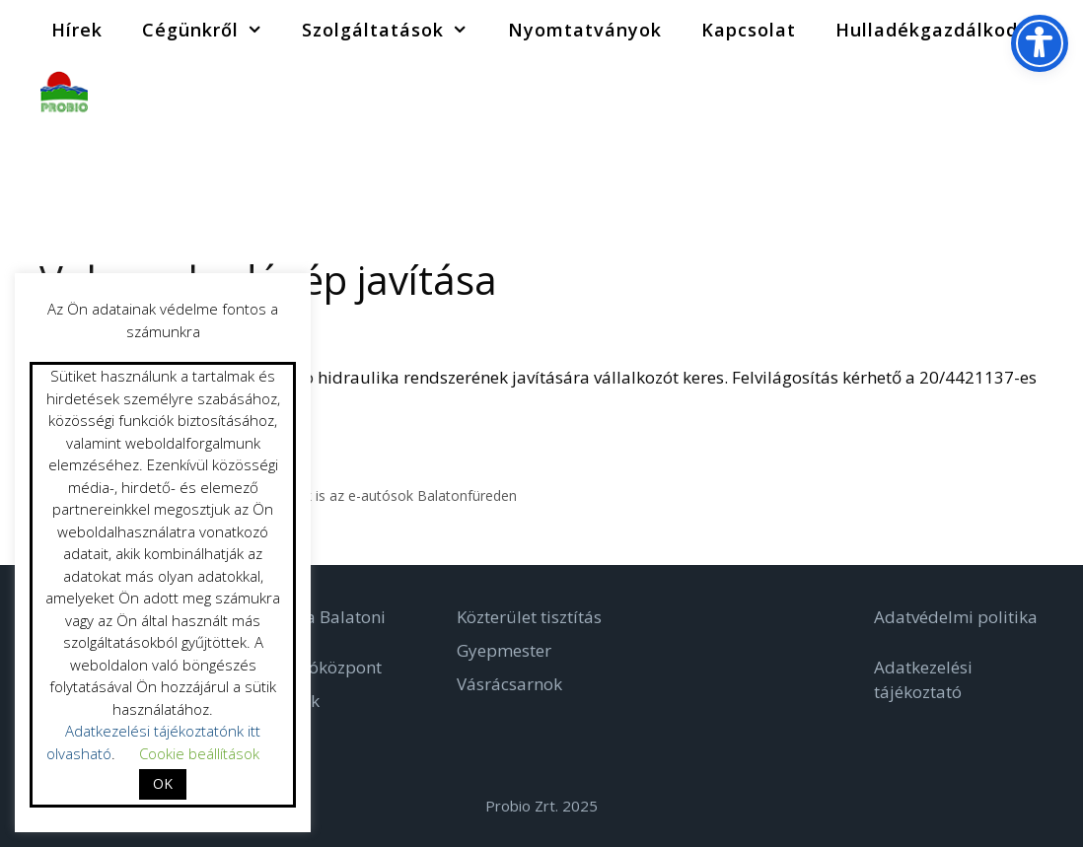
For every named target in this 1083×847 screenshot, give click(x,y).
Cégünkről (212, 29)
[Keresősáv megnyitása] (1053, 88)
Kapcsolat (748, 29)
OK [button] (163, 783)
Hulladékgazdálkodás (959, 29)
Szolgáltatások (394, 29)
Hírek (77, 29)
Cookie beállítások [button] (199, 753)
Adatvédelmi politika (956, 616)
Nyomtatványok (585, 29)
